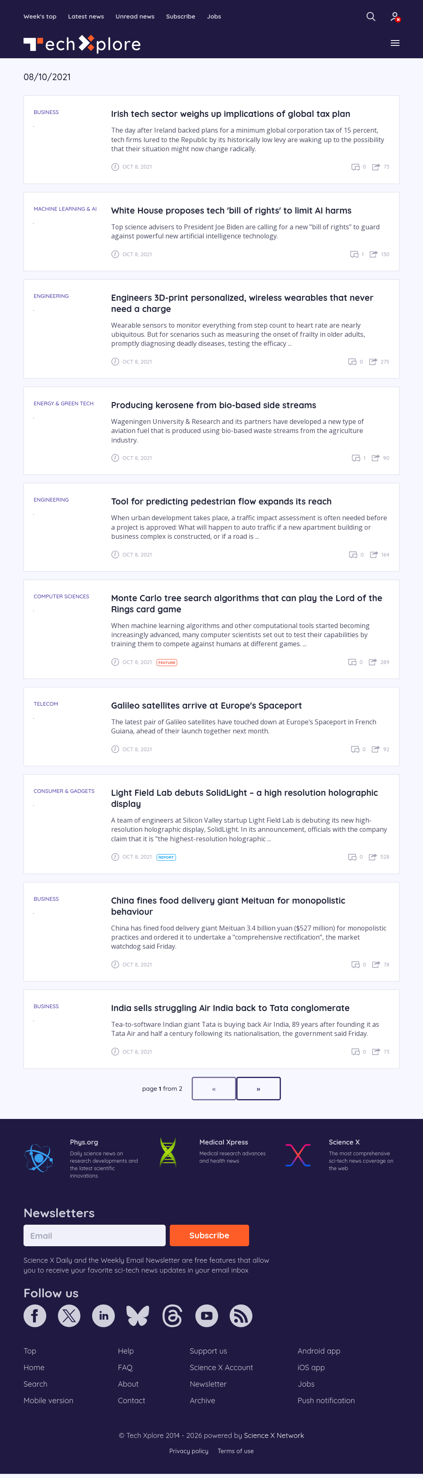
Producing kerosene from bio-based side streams (217, 405)
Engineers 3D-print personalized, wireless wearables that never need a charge (246, 303)
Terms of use (236, 1455)
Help (126, 1353)
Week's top (41, 16)
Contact (132, 1404)
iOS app (311, 1370)
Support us (208, 1353)
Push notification (326, 1404)
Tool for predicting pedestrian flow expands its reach (225, 501)
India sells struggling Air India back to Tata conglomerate (234, 1008)
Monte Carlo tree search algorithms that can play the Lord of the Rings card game (243, 604)
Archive (202, 1404)
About (129, 1387)
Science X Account (221, 1370)
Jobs (222, 16)
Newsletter (208, 1387)
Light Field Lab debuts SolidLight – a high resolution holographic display (249, 799)
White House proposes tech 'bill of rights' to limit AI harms (235, 210)
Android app (319, 1353)
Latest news (89, 16)
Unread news (140, 16)
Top (30, 1353)
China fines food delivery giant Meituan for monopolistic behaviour (232, 906)
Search (36, 1387)
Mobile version (49, 1404)
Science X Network (274, 1439)
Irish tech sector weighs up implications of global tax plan (234, 114)
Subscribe (188, 16)
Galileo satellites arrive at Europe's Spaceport (209, 706)
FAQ (125, 1370)
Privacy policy (188, 1455)
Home (34, 1370)
